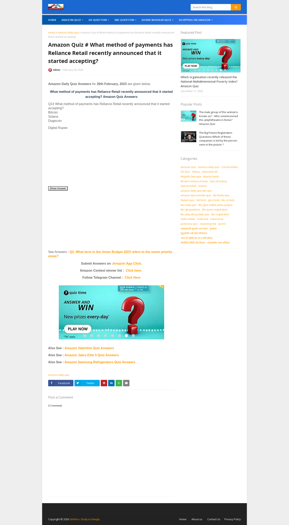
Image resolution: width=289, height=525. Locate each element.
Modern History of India (194, 181)
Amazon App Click (127, 263)
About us (196, 519)
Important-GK (210, 171)
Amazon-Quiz (188, 167)
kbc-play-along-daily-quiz (195, 214)
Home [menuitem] (52, 20)
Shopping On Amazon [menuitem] (194, 20)
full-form (201, 200)
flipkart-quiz (187, 200)
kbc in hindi (228, 200)
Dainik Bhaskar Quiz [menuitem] (156, 20)
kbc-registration (220, 214)
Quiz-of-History (218, 181)
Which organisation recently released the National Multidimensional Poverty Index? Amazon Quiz (209, 81)
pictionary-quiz (189, 224)
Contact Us (213, 519)
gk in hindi (214, 200)
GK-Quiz (185, 171)
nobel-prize (216, 219)
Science (202, 186)
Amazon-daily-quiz (68, 32)
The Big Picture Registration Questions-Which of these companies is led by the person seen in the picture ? (218, 138)
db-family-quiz (221, 195)
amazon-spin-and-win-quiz (196, 195)
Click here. (134, 270)
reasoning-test (208, 224)
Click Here (132, 277)
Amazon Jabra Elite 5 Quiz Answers (91, 355)
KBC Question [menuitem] (124, 20)
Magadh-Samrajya (191, 176)
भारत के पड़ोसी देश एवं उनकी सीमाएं (197, 238)
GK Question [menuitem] (98, 20)
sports (222, 224)
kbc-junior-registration (215, 209)
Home (51, 32)
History (196, 171)
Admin (56, 70)
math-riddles (188, 219)
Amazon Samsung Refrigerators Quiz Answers (99, 362)
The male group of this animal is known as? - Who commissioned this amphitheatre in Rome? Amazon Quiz (218, 118)
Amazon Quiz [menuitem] (71, 20)
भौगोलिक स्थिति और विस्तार (193, 242)
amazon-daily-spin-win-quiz (196, 190)
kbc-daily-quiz (188, 205)
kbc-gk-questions (190, 209)
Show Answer (58, 188)
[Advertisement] (111, 158)
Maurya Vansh (211, 176)
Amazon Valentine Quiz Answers (89, 348)
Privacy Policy (232, 519)
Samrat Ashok (188, 186)
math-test (202, 219)
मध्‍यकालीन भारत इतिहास (218, 242)
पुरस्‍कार (213, 228)
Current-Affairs (229, 167)
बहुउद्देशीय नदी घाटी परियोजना (194, 233)
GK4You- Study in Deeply (85, 519)
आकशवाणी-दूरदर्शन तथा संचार (194, 228)
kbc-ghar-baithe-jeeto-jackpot (215, 205)
